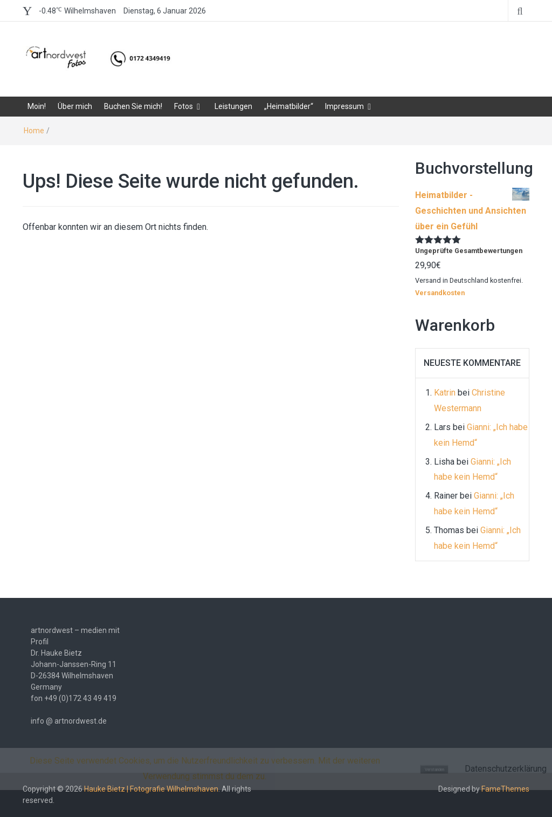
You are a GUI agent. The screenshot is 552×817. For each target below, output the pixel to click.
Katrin (445, 392)
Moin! (36, 106)
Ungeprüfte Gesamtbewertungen (468, 251)
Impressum (344, 106)
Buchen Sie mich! (133, 106)
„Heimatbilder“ (288, 106)
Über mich (75, 106)
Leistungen (233, 106)
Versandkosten (440, 293)
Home (34, 130)
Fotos (183, 106)
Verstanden (434, 769)
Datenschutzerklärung (506, 769)
